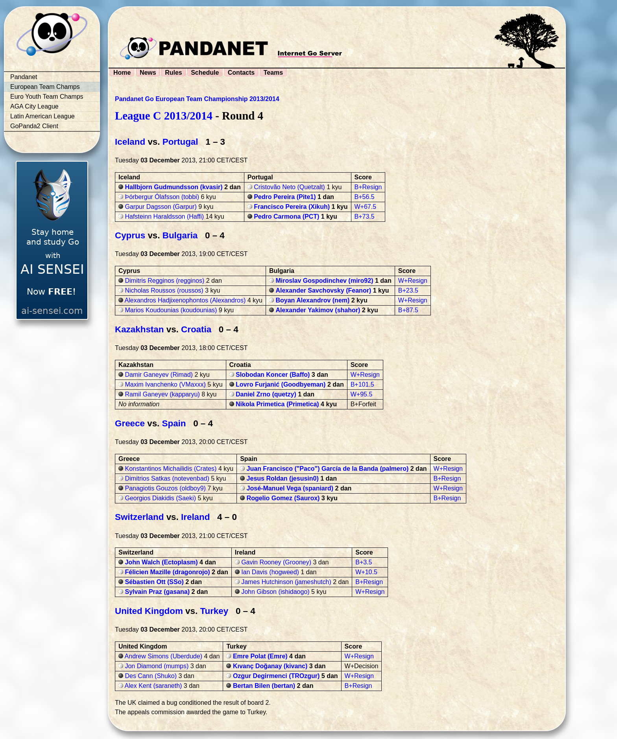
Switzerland (139, 517)
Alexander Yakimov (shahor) (317, 310)
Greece (130, 423)
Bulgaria (180, 235)
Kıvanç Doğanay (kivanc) (270, 666)
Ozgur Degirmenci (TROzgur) (276, 676)
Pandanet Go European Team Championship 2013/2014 (197, 99)
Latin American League (42, 116)
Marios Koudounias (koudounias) (171, 310)
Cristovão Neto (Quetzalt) (289, 187)
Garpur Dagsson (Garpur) (160, 206)
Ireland (195, 517)
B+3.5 (363, 562)
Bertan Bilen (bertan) (264, 685)
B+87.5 (408, 310)
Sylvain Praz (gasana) (157, 591)
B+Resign (368, 187)
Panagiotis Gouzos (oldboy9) (165, 488)
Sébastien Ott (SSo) (154, 582)
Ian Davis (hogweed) (270, 572)
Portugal (180, 142)
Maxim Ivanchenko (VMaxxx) (165, 384)
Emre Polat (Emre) (260, 656)
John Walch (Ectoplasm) (161, 562)
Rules (173, 72)
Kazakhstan (139, 329)
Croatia (196, 329)
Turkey (214, 611)
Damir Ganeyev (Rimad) (158, 374)
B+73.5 (365, 216)
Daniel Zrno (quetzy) (266, 394)
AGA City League (34, 106)
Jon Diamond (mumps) (156, 666)
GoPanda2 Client (34, 126)
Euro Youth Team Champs (46, 96)
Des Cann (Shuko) (151, 676)
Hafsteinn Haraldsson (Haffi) (164, 216)
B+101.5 (362, 384)
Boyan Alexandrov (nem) (312, 300)
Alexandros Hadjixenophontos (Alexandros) (185, 300)
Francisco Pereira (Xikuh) (292, 206)
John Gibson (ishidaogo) (275, 591)
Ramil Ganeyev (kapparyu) (162, 394)
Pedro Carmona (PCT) (286, 216)
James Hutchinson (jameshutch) (286, 582)
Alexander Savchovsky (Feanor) (323, 290)
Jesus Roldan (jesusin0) (283, 478)
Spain (174, 423)
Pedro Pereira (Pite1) (285, 197)
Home (122, 72)
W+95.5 (362, 394)
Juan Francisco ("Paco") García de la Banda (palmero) (328, 468)
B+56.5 (365, 197)
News (148, 72)
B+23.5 (408, 290)
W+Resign (412, 280)
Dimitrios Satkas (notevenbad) (167, 478)
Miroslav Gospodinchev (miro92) (324, 280)
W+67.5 (366, 206)
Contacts (241, 72)
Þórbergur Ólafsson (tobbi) (162, 197)
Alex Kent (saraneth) (153, 685)
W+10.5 (366, 572)
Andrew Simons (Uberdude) (163, 656)
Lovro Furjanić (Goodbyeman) (280, 384)
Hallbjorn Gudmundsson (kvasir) (173, 187)
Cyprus (130, 235)
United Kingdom (149, 611)
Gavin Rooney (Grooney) (276, 562)
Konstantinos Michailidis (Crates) (170, 468)
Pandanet (23, 77)
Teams (273, 72)
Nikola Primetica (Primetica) (277, 404)
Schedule (205, 72)
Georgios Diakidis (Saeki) (160, 498)
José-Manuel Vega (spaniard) (290, 488)
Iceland (130, 142)
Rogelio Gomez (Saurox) (283, 498)
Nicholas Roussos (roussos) (164, 290)
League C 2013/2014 (163, 115)
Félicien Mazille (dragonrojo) (167, 572)
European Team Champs (45, 86)
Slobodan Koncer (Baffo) (273, 374)
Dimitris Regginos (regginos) (164, 280)
